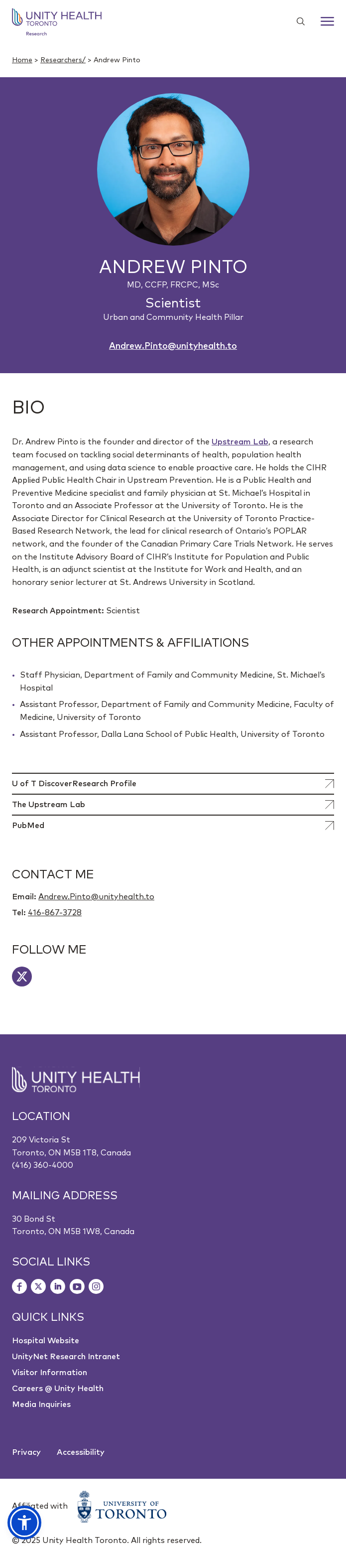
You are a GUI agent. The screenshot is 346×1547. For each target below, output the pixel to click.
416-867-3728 (55, 913)
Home (22, 60)
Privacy (26, 1452)
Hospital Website (45, 1341)
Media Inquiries (41, 1404)
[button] (24, 1522)
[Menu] (327, 21)
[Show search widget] (297, 21)
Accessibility (81, 1452)
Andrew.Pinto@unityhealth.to (173, 346)
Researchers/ (63, 60)
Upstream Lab (240, 442)
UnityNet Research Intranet (66, 1357)
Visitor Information (49, 1373)
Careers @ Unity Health (58, 1389)
